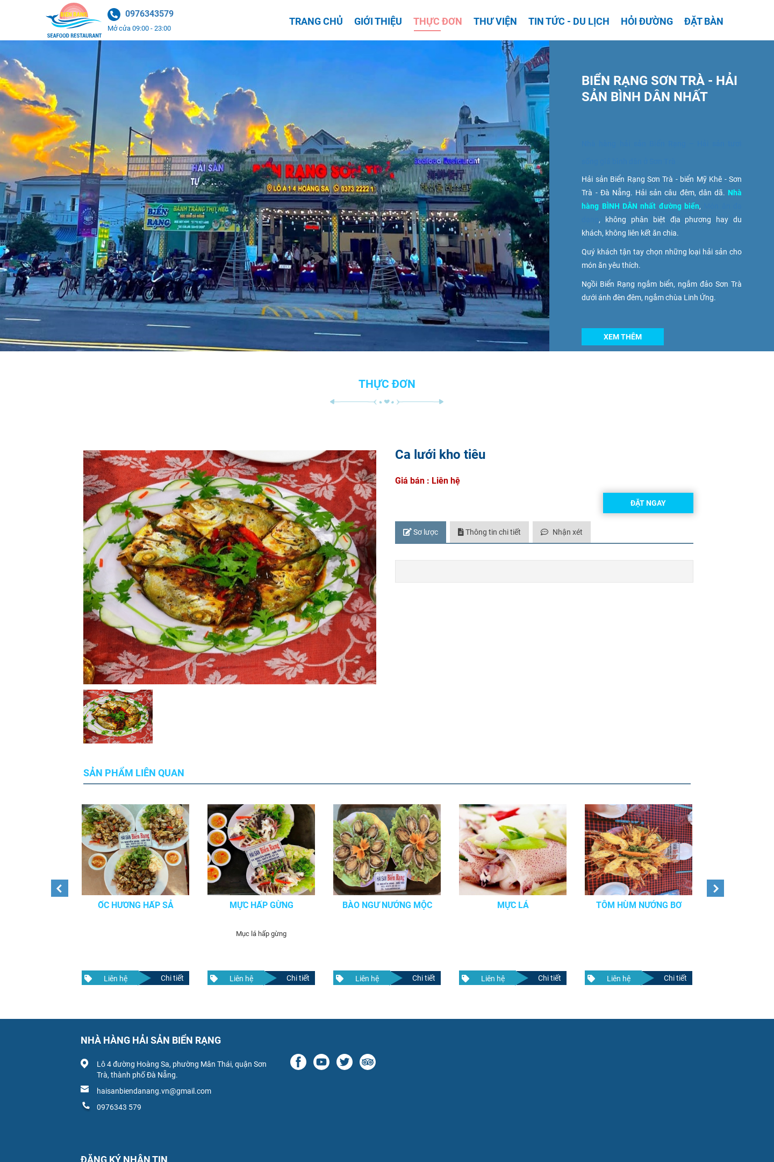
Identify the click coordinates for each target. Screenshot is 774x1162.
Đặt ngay (648, 503)
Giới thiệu (378, 21)
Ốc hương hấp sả (136, 895)
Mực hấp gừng (261, 895)
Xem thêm (623, 336)
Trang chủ (316, 21)
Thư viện (495, 21)
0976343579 (149, 14)
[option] (135, 889)
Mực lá (513, 895)
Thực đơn (437, 21)
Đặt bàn (703, 21)
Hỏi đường (647, 21)
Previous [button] (56, 880)
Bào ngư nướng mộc (387, 895)
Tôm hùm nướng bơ (639, 895)
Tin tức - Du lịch (569, 21)
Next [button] (712, 880)
